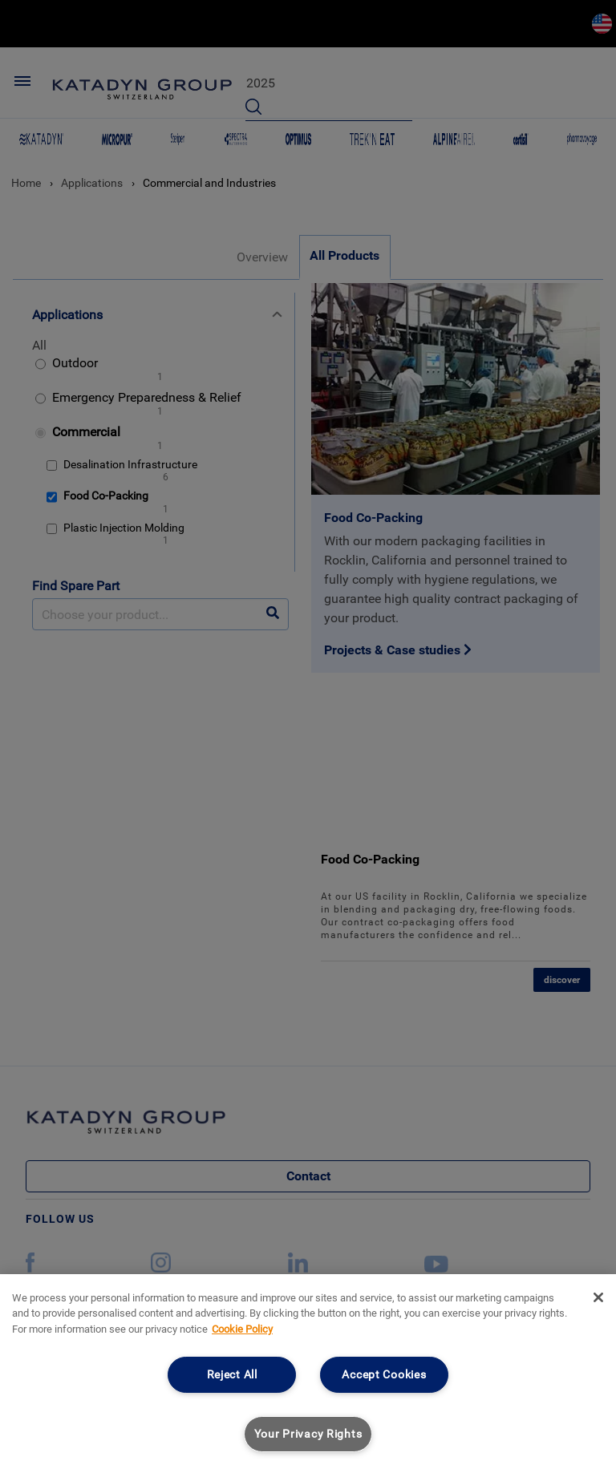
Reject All (232, 1375)
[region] (308, 1373)
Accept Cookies (384, 1375)
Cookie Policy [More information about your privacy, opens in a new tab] (242, 1329)
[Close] (598, 1297)
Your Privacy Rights (308, 1434)
